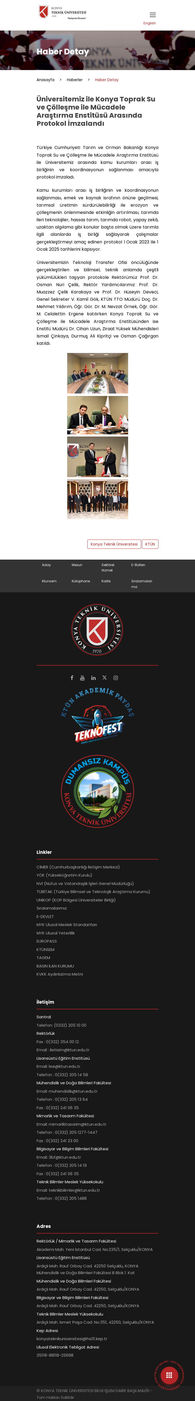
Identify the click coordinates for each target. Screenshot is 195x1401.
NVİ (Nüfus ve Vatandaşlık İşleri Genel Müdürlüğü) (85, 883)
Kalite (106, 581)
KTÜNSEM (45, 949)
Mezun (77, 565)
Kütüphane (81, 581)
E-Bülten (138, 565)
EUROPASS (47, 941)
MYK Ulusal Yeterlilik (56, 933)
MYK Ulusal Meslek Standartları (67, 924)
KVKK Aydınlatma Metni (60, 974)
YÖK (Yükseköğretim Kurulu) (64, 875)
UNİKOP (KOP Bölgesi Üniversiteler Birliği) (76, 900)
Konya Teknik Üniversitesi (114, 544)
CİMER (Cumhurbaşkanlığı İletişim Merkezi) (78, 867)
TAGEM (43, 957)
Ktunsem (49, 581)
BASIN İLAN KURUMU (55, 966)
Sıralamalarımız (52, 908)
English (150, 23)
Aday (46, 565)
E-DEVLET (45, 916)
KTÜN (150, 544)
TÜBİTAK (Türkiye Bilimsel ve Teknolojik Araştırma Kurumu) (93, 891)
